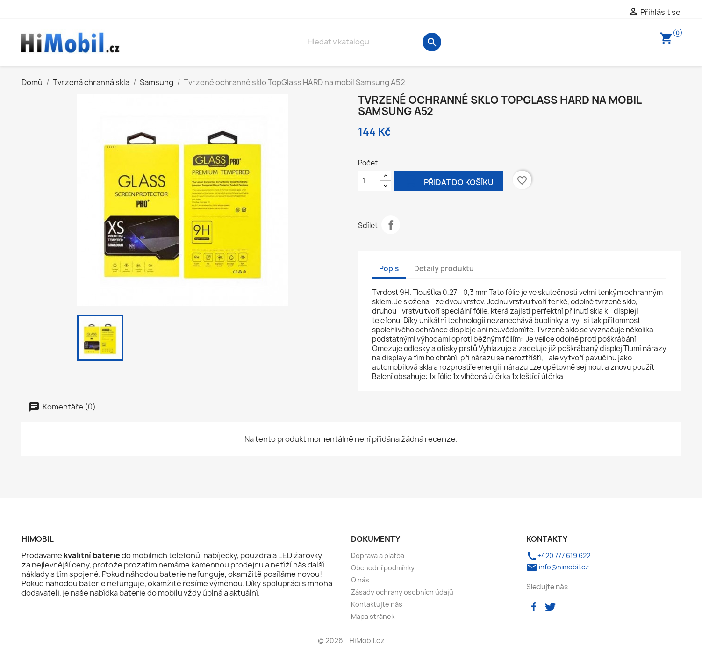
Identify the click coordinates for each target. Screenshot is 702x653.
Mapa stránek (372, 616)
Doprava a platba (377, 555)
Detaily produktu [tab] (444, 268)
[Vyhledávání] (372, 41)
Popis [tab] (389, 268)
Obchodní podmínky (383, 567)
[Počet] (369, 181)
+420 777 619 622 (558, 555)
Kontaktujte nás (376, 604)
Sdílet (390, 224)
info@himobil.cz (557, 566)
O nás (360, 579)
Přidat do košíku (449, 181)
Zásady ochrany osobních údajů (402, 592)
